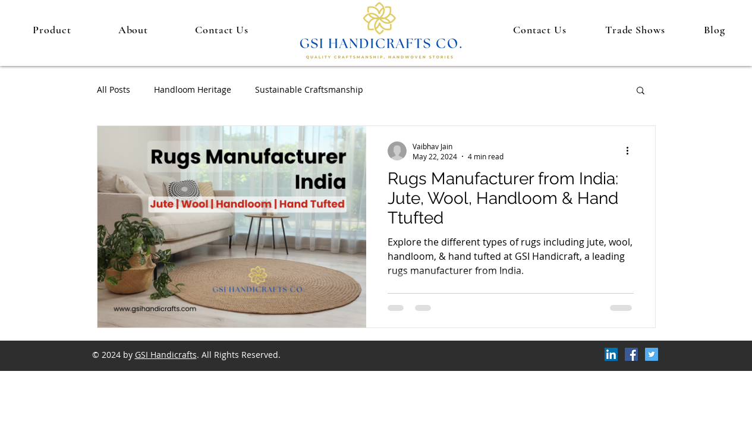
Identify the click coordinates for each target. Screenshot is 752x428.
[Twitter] (651, 354)
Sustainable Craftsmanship (309, 89)
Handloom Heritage (192, 89)
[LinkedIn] (611, 354)
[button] (640, 91)
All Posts (113, 89)
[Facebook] (631, 354)
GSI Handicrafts (166, 354)
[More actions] (632, 151)
